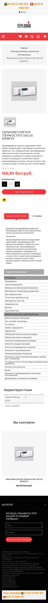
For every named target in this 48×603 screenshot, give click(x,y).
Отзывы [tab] (37, 216)
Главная (24, 48)
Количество (8, 179)
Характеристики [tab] (16, 216)
